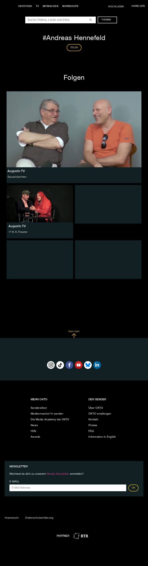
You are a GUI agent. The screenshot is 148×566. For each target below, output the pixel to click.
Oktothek (25, 6)
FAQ (91, 431)
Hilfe (33, 431)
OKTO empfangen (99, 413)
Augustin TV (17, 226)
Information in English (102, 437)
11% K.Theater (18, 232)
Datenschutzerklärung (39, 517)
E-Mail (14, 481)
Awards (35, 437)
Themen (108, 20)
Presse (92, 425)
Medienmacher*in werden (47, 413)
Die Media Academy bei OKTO (50, 419)
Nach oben (73, 334)
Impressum (12, 517)
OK (133, 488)
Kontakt (93, 419)
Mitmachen (51, 6)
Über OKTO (95, 408)
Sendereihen (39, 408)
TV (37, 6)
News (34, 425)
